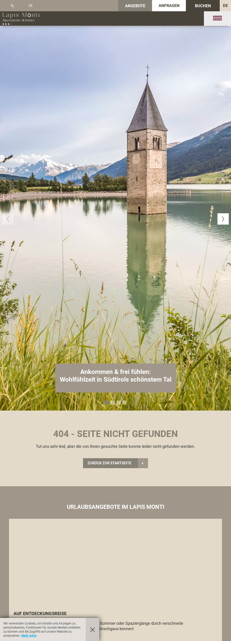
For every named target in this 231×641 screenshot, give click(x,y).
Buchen (203, 5)
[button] (8, 219)
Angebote (135, 5)
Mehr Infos (29, 635)
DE (225, 5)
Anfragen (169, 5)
